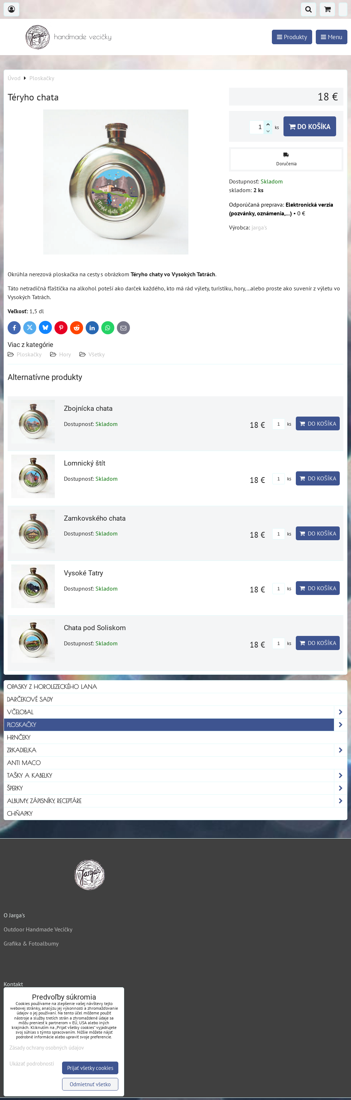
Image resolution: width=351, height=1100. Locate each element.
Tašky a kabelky (177, 775)
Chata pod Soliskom (95, 628)
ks (281, 424)
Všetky (97, 354)
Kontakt (13, 984)
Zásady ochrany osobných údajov (46, 1047)
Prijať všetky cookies (90, 1067)
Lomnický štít (84, 463)
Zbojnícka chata (88, 408)
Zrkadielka (177, 750)
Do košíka (310, 126)
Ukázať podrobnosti (31, 1064)
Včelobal (177, 712)
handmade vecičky (82, 36)
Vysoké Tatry (83, 573)
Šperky (177, 788)
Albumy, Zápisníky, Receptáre (177, 801)
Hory (65, 354)
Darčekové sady (30, 699)
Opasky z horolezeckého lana (52, 686)
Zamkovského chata (95, 518)
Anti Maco (24, 763)
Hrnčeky (18, 737)
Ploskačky (29, 354)
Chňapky (19, 813)
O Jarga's (14, 915)
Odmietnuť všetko (90, 1084)
